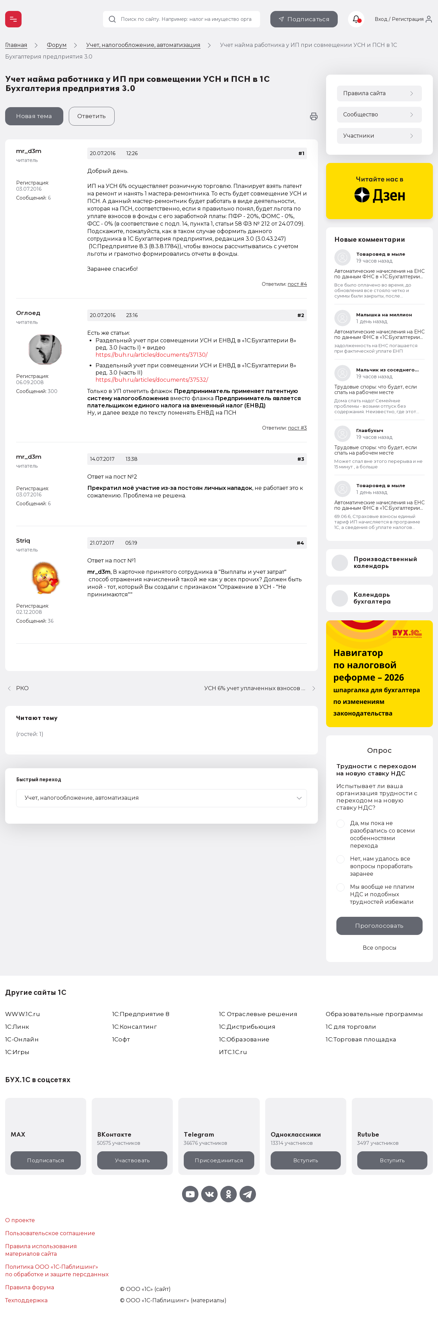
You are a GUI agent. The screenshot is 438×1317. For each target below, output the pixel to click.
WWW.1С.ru (22, 1014)
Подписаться (308, 19)
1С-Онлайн (22, 1039)
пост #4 (297, 284)
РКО (22, 688)
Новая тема (34, 116)
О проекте (20, 1220)
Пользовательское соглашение (50, 1233)
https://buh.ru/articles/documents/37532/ (151, 380)
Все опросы (380, 948)
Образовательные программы (374, 1014)
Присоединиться (219, 1160)
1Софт (121, 1039)
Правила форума (29, 1287)
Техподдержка (26, 1300)
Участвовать (132, 1160)
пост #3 (297, 428)
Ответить (91, 116)
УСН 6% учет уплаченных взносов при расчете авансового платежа (261, 688)
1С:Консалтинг (134, 1026)
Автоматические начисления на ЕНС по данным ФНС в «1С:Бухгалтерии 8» (379, 276)
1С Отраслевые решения (258, 1014)
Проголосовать (379, 925)
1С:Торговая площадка (361, 1039)
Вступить (305, 1160)
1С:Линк (17, 1026)
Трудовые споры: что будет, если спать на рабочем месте (375, 389)
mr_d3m (28, 151)
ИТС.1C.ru (233, 1052)
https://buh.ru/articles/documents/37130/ (151, 355)
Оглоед (28, 312)
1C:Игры (17, 1052)
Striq (23, 540)
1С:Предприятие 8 (140, 1014)
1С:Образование (244, 1039)
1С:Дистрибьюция (247, 1026)
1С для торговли (351, 1026)
